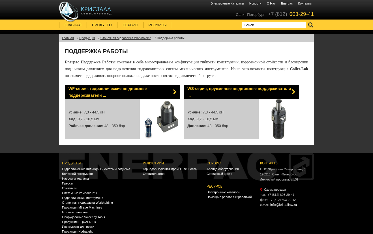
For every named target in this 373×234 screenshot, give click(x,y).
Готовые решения (74, 212)
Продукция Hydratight (77, 231)
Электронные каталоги (227, 3)
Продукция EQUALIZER (79, 222)
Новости (255, 3)
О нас (271, 3)
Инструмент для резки (78, 226)
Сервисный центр (219, 173)
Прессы (67, 183)
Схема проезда (275, 189)
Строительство (154, 173)
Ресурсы (158, 25)
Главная (73, 25)
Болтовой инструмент (77, 173)
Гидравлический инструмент (82, 197)
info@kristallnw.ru (283, 205)
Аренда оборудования (223, 169)
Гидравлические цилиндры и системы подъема (96, 169)
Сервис (130, 25)
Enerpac (287, 3)
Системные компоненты (79, 193)
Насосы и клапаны (75, 178)
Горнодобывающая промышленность (170, 169)
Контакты (305, 3)
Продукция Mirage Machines (82, 207)
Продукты (102, 25)
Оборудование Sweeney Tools (83, 217)
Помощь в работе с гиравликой (229, 197)
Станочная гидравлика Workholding (87, 202)
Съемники (69, 188)
